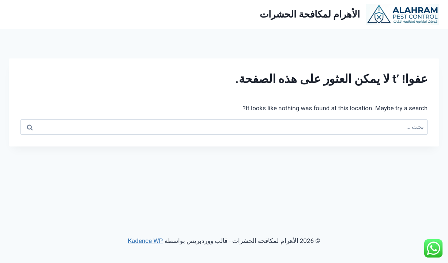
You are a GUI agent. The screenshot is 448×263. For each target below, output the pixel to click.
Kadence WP (145, 240)
